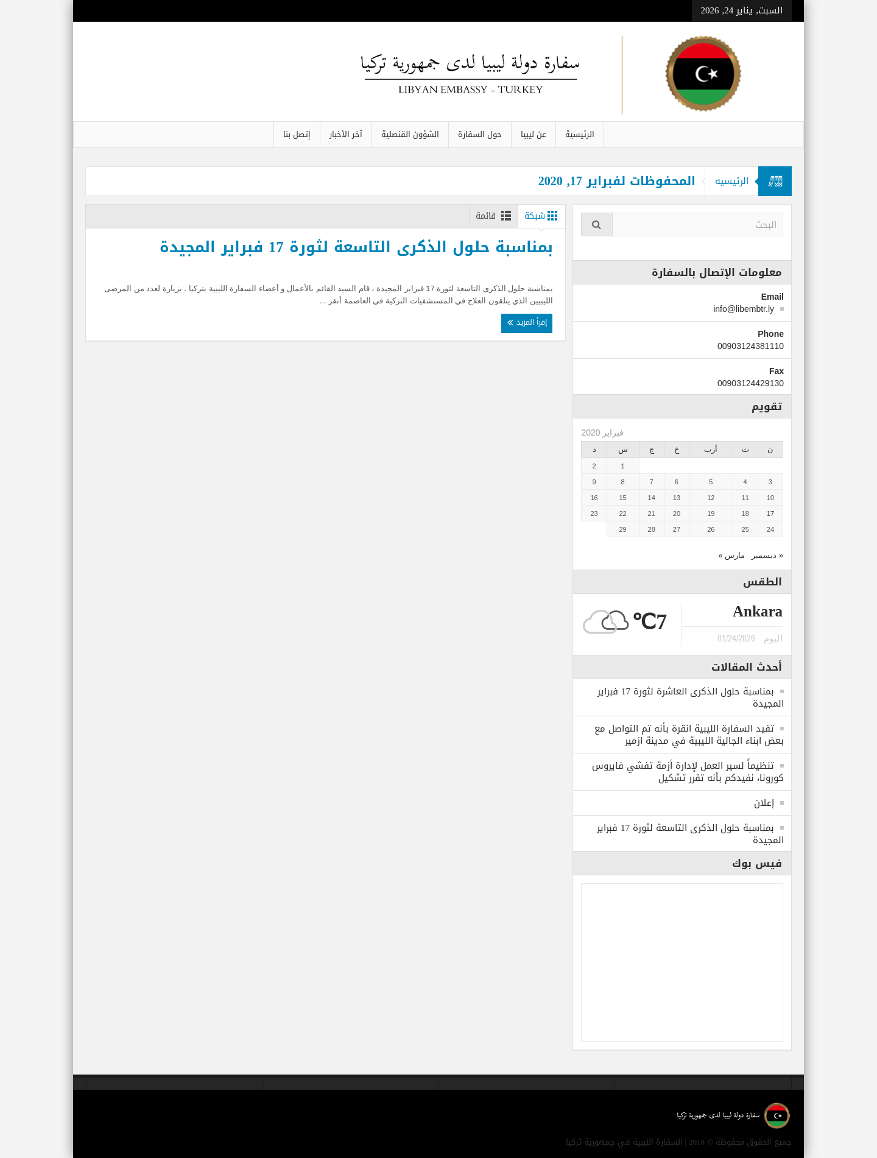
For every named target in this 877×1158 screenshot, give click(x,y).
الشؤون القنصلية (410, 134)
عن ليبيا (533, 134)
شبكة (543, 215)
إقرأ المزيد (531, 334)
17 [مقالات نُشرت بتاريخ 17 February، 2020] (770, 513)
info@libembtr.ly (743, 309)
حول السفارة (480, 134)
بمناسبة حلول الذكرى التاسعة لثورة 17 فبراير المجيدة (460, 251)
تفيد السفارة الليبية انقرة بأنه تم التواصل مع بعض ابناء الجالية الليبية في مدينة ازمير (689, 734)
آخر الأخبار (345, 134)
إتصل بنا (297, 134)
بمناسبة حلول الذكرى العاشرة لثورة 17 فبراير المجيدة (690, 697)
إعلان (764, 802)
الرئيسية (579, 134)
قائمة (491, 215)
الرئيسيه (729, 180)
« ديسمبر (767, 555)
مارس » (731, 555)
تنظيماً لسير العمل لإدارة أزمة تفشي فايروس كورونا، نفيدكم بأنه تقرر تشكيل (688, 771)
